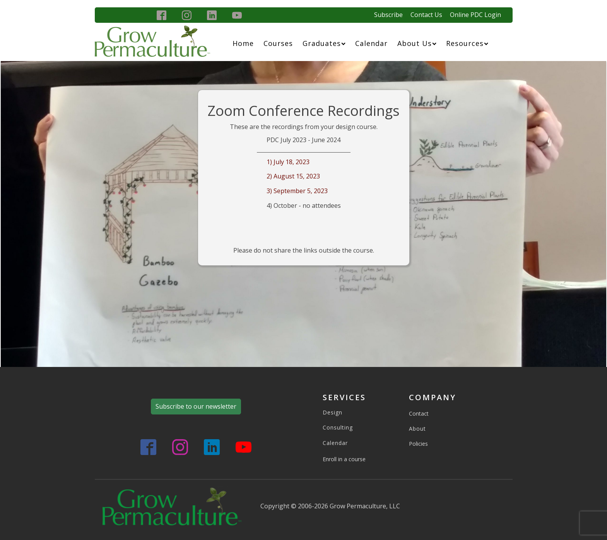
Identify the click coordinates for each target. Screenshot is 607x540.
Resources (467, 43)
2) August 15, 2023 (293, 176)
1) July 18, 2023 (288, 162)
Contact (419, 413)
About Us (416, 43)
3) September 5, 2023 (297, 191)
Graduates (324, 43)
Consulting (338, 427)
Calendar (371, 43)
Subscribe (388, 14)
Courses (278, 43)
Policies (418, 443)
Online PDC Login (475, 14)
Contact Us (426, 14)
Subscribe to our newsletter (196, 406)
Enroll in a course (344, 459)
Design (332, 412)
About (417, 428)
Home (243, 43)
